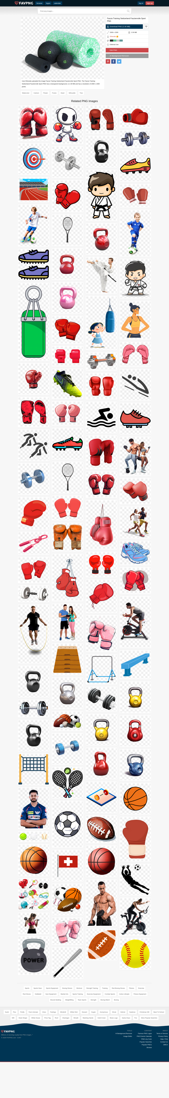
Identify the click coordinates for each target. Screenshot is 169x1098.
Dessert (84, 1046)
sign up (150, 3)
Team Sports (82, 1000)
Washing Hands (88, 1052)
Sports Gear (38, 988)
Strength (93, 1000)
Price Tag (47, 1052)
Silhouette (72, 93)
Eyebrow (132, 1046)
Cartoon (36, 93)
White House (35, 1052)
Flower (45, 93)
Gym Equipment (51, 994)
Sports (27, 988)
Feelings (53, 1046)
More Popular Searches (149, 1052)
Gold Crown (102, 1052)
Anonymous (104, 1046)
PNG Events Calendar (144, 1070)
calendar (57, 3)
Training (105, 988)
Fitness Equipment (140, 994)
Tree (81, 93)
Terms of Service (162, 1067)
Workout (79, 988)
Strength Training (92, 988)
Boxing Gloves (67, 988)
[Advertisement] (84, 1022)
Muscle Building (55, 1000)
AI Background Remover (119, 56)
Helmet (122, 1046)
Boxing (116, 1000)
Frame (54, 93)
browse (39, 3)
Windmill (63, 1046)
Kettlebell (38, 994)
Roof (56, 1052)
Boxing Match (105, 1000)
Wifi (13, 1052)
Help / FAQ (164, 1073)
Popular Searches (146, 1076)
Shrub (114, 1046)
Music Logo (114, 1052)
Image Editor (127, 1070)
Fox (135, 1052)
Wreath (75, 1052)
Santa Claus (126, 1052)
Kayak (93, 1046)
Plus (14, 1046)
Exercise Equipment (94, 994)
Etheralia (113, 36)
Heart (62, 93)
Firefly (22, 1046)
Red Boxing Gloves (118, 988)
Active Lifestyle (124, 994)
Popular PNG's (147, 1079)
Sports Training (78, 994)
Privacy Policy (163, 1070)
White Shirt (74, 1046)
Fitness (131, 988)
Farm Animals (33, 1046)
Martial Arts (64, 994)
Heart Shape (23, 1052)
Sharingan (65, 1052)
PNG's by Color (146, 1073)
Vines (44, 1046)
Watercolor (25, 93)
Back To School (159, 1046)
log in (141, 3)
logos (48, 3)
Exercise (141, 988)
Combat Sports (110, 994)
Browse (149, 1081)
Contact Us (164, 1076)
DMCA (165, 1079)
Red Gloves (27, 994)
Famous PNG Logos (145, 1067)
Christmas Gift (144, 1046)
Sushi (7, 1046)
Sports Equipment (52, 988)
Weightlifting (69, 1000)
